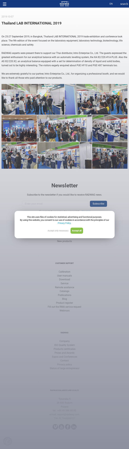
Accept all (77, 230)
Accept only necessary (58, 230)
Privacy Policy (64, 223)
